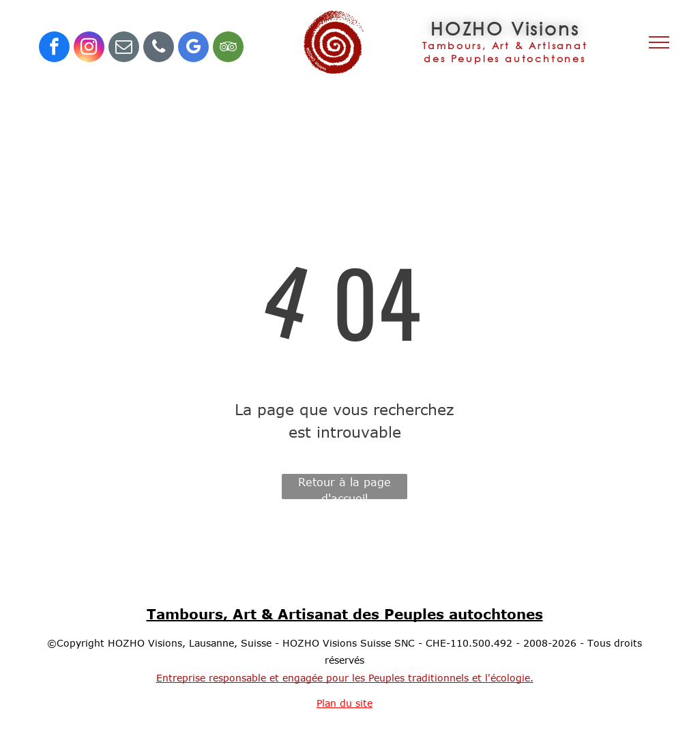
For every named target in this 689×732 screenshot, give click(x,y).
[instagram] (89, 48)
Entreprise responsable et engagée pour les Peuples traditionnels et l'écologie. (344, 678)
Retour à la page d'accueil (344, 487)
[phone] (158, 48)
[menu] (659, 42)
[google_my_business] (193, 48)
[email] (123, 48)
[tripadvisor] (228, 48)
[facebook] (54, 48)
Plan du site (344, 703)
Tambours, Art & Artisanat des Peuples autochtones (345, 613)
